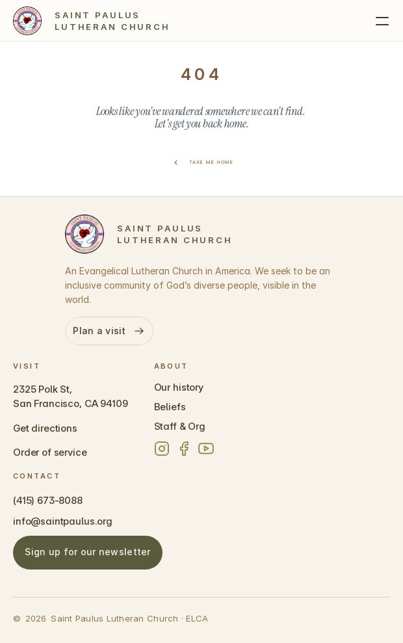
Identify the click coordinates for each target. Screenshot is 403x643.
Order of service (50, 452)
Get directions (45, 428)
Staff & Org (179, 426)
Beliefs (170, 406)
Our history (178, 387)
